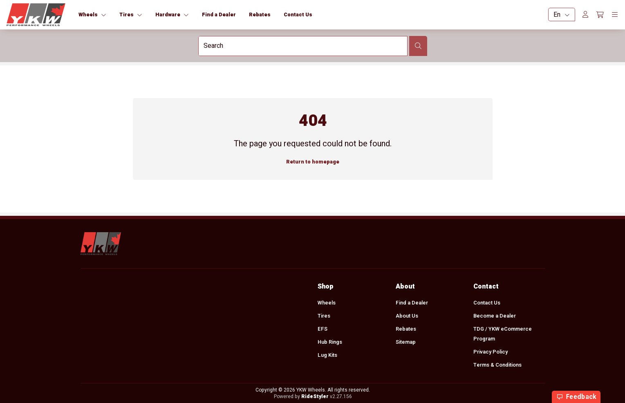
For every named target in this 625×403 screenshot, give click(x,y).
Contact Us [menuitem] (486, 303)
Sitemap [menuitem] (405, 342)
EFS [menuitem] (322, 329)
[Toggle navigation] (614, 14)
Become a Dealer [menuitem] (494, 316)
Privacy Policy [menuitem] (490, 352)
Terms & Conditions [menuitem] (497, 365)
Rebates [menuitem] (405, 329)
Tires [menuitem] (324, 316)
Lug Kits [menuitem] (327, 355)
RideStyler (314, 396)
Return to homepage (312, 162)
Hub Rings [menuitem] (330, 342)
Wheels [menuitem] (327, 303)
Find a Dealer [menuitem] (411, 303)
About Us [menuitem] (406, 316)
